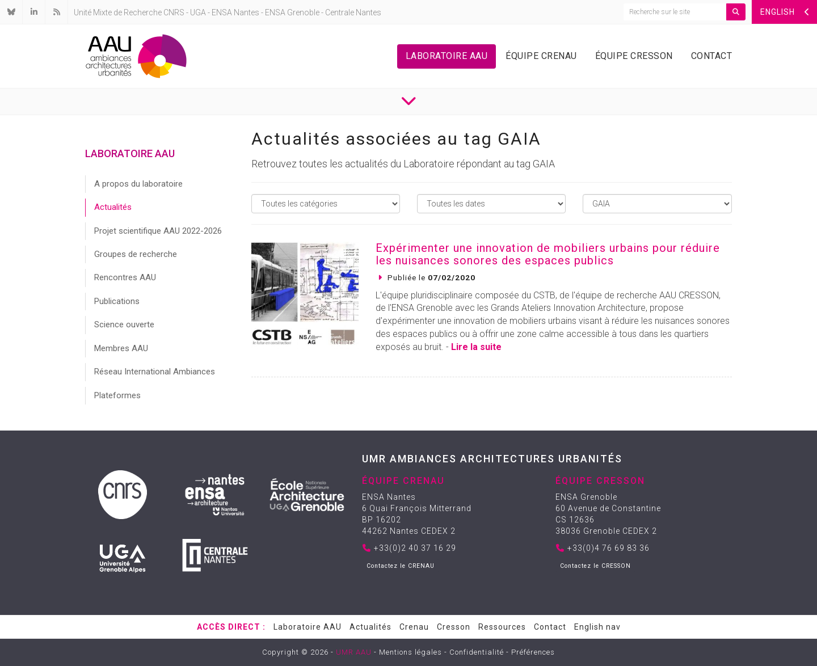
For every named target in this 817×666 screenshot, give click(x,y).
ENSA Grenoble (292, 12)
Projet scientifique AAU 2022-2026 (158, 231)
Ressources (502, 626)
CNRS (173, 12)
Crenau (414, 626)
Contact (711, 55)
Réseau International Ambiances (154, 371)
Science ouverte (124, 324)
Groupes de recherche (135, 254)
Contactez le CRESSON (595, 566)
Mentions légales (410, 652)
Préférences (533, 652)
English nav (597, 626)
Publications (117, 301)
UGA (198, 12)
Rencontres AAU (125, 277)
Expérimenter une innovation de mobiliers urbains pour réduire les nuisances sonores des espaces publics (548, 254)
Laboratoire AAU (447, 55)
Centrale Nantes (353, 12)
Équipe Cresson (634, 55)
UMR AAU (354, 652)
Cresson (453, 626)
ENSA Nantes (235, 12)
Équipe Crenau (541, 55)
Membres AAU (121, 348)
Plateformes (117, 395)
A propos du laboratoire (138, 184)
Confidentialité (476, 652)
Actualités (113, 207)
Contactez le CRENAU (401, 566)
